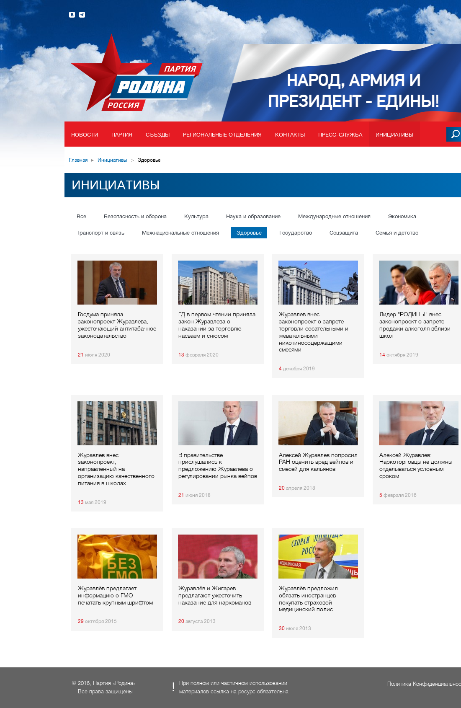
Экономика (402, 216)
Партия (122, 135)
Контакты (290, 135)
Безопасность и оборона (135, 216)
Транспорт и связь (100, 233)
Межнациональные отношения (180, 233)
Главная (78, 160)
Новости (84, 135)
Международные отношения (334, 216)
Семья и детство (397, 233)
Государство (295, 233)
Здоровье (249, 233)
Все (81, 216)
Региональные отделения (222, 135)
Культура (196, 216)
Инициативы (394, 135)
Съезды (158, 135)
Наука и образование (253, 216)
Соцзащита (344, 233)
